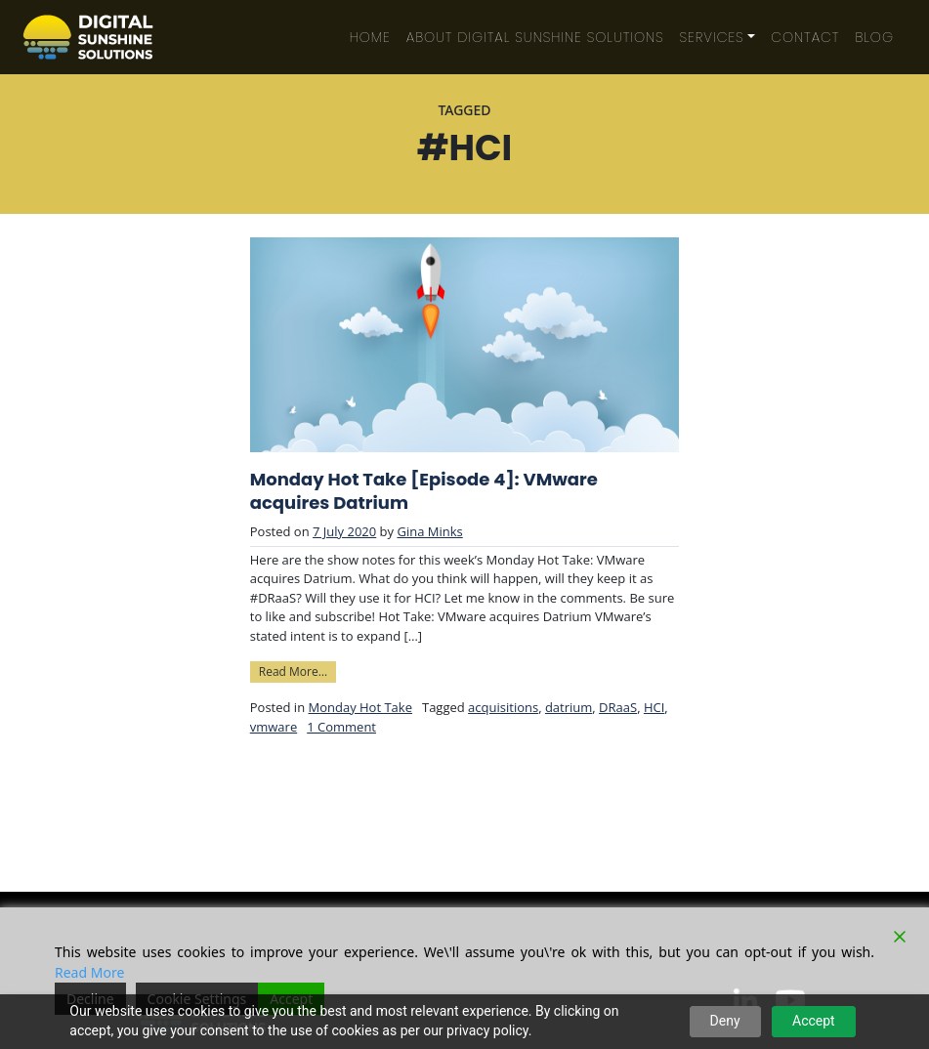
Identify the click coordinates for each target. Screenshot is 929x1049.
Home (370, 37)
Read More (89, 972)
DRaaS (618, 707)
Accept (813, 1020)
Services (712, 37)
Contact (805, 37)
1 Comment (341, 726)
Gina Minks (429, 531)
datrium (568, 707)
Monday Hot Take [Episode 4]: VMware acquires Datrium (424, 491)
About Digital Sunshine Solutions (535, 37)
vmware (273, 726)
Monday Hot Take (359, 707)
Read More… (297, 670)
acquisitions (503, 707)
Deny (725, 1020)
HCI (654, 707)
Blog (874, 37)
